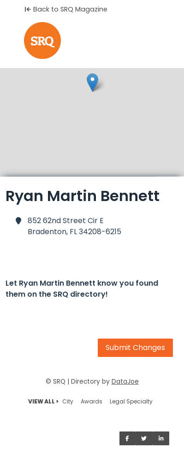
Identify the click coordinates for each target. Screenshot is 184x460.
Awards (91, 401)
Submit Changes (135, 347)
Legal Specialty (131, 401)
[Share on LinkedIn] (161, 438)
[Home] (92, 40)
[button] (92, 82)
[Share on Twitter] (144, 438)
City (67, 401)
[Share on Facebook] (127, 438)
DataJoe (125, 381)
